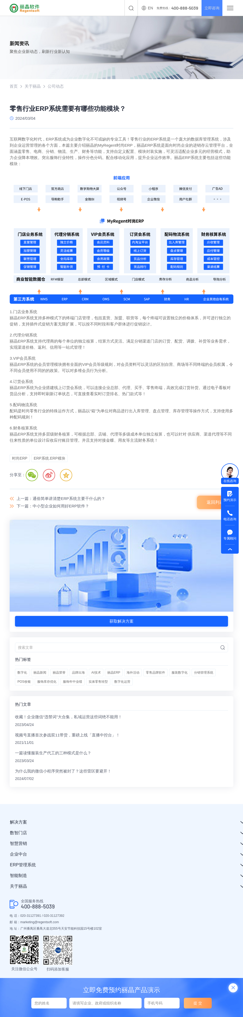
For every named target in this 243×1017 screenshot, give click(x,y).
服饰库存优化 (46, 682)
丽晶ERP (113, 673)
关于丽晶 (33, 86)
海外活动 (133, 673)
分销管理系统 (203, 673)
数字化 (22, 673)
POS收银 (24, 682)
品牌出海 (78, 673)
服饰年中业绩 (72, 682)
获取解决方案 (121, 621)
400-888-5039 (38, 907)
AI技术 (96, 673)
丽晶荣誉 (59, 673)
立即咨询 (210, 8)
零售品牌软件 (155, 673)
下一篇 (53, 506)
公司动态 (56, 86)
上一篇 (61, 498)
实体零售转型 (98, 682)
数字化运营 (122, 682)
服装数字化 (180, 673)
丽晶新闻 (39, 673)
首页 (14, 86)
